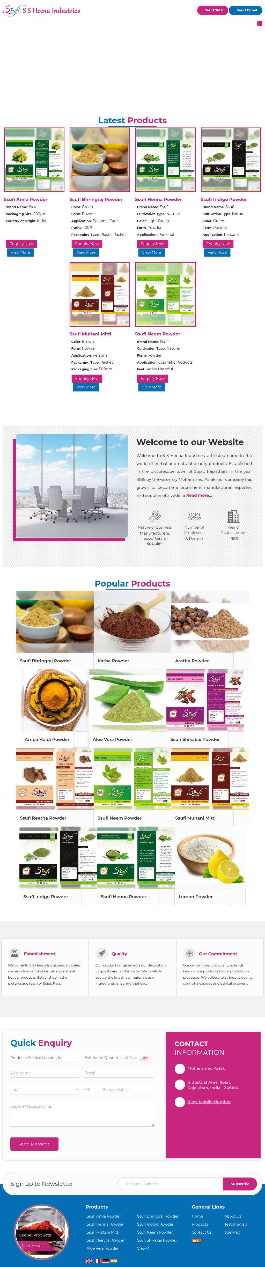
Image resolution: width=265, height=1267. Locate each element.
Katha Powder (113, 660)
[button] (209, 1101)
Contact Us (202, 1232)
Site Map (232, 1232)
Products (97, 1207)
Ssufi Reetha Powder (43, 818)
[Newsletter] (187, 1184)
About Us (232, 1216)
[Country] (44, 1089)
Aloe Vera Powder (112, 739)
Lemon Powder (196, 896)
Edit (144, 1058)
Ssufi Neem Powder (157, 333)
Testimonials (235, 1224)
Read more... (199, 495)
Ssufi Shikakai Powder (195, 739)
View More (20, 252)
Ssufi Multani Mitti (90, 333)
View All (144, 1248)
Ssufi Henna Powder (158, 199)
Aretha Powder (192, 660)
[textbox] (129, 1057)
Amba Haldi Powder (47, 739)
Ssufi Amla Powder (25, 199)
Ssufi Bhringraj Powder (96, 199)
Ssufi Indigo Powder (224, 199)
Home (197, 1216)
